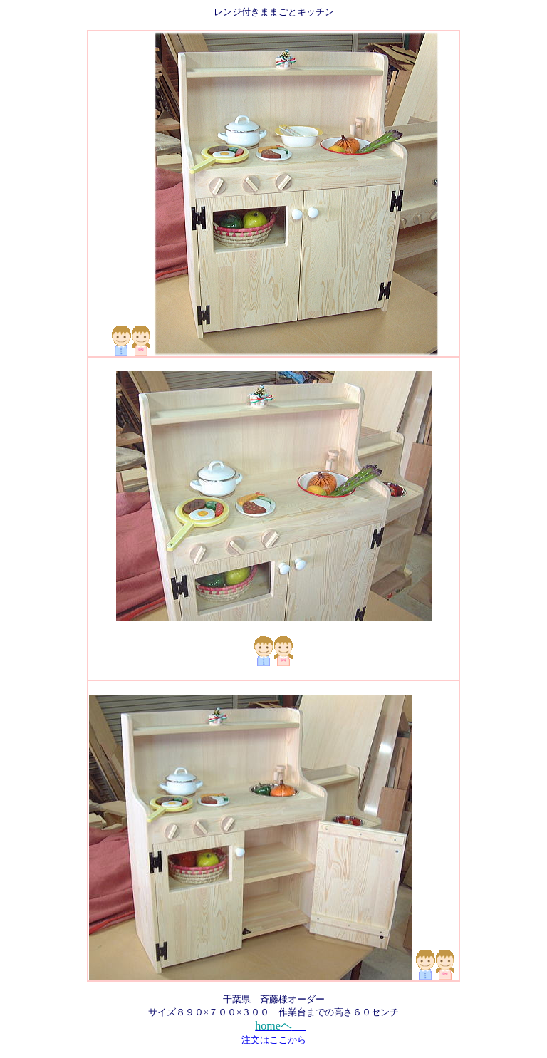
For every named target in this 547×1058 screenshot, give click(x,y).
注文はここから (273, 1039)
